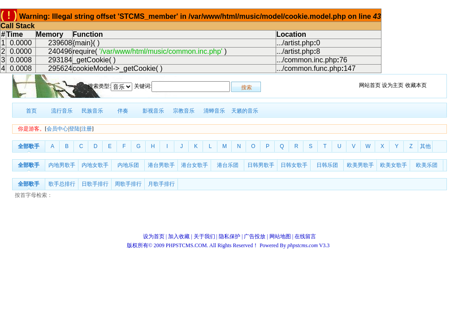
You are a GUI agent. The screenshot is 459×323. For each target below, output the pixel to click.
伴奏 (122, 111)
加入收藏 (179, 236)
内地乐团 (128, 165)
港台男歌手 (161, 165)
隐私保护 (229, 236)
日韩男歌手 (260, 165)
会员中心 (57, 129)
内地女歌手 (95, 165)
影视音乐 (153, 111)
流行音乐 (62, 111)
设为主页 (392, 85)
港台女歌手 (194, 165)
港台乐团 (227, 165)
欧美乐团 (426, 165)
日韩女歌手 (294, 165)
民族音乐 (92, 111)
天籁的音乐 (244, 111)
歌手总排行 (61, 184)
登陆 (74, 129)
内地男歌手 (61, 165)
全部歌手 (28, 146)
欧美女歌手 (393, 165)
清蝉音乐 (214, 111)
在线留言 (305, 236)
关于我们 (204, 236)
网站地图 (280, 236)
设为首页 (154, 236)
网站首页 (370, 85)
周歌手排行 (128, 184)
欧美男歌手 (360, 165)
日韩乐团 (327, 165)
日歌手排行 (95, 184)
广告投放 (254, 236)
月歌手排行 (161, 184)
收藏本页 (416, 85)
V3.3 (309, 245)
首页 (31, 111)
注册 (86, 129)
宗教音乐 (184, 111)
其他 (425, 146)
